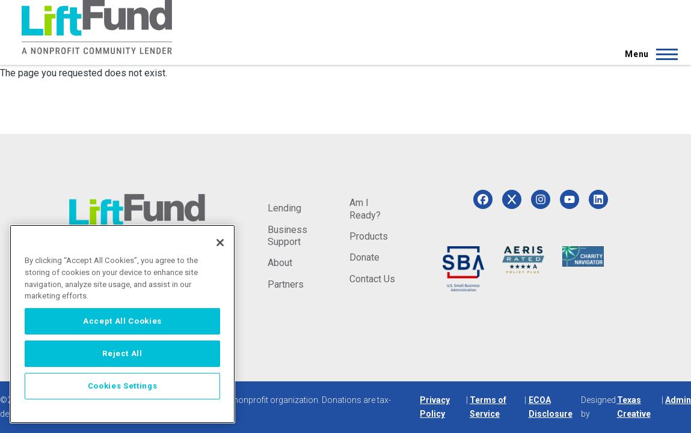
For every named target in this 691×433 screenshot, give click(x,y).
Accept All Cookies (122, 321)
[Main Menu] (647, 54)
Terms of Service (488, 407)
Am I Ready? (365, 208)
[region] (122, 324)
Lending (284, 208)
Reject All (122, 353)
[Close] (220, 242)
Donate (364, 257)
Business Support (287, 235)
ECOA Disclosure (551, 407)
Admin (678, 400)
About (280, 262)
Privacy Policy (435, 407)
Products (368, 236)
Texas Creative (634, 407)
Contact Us (372, 279)
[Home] (97, 27)
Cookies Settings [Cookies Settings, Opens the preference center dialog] (123, 385)
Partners (286, 284)
